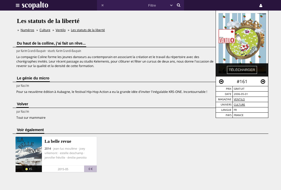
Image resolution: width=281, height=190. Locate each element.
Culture (239, 104)
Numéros (27, 30)
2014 (48, 148)
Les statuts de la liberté (88, 30)
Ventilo (239, 99)
